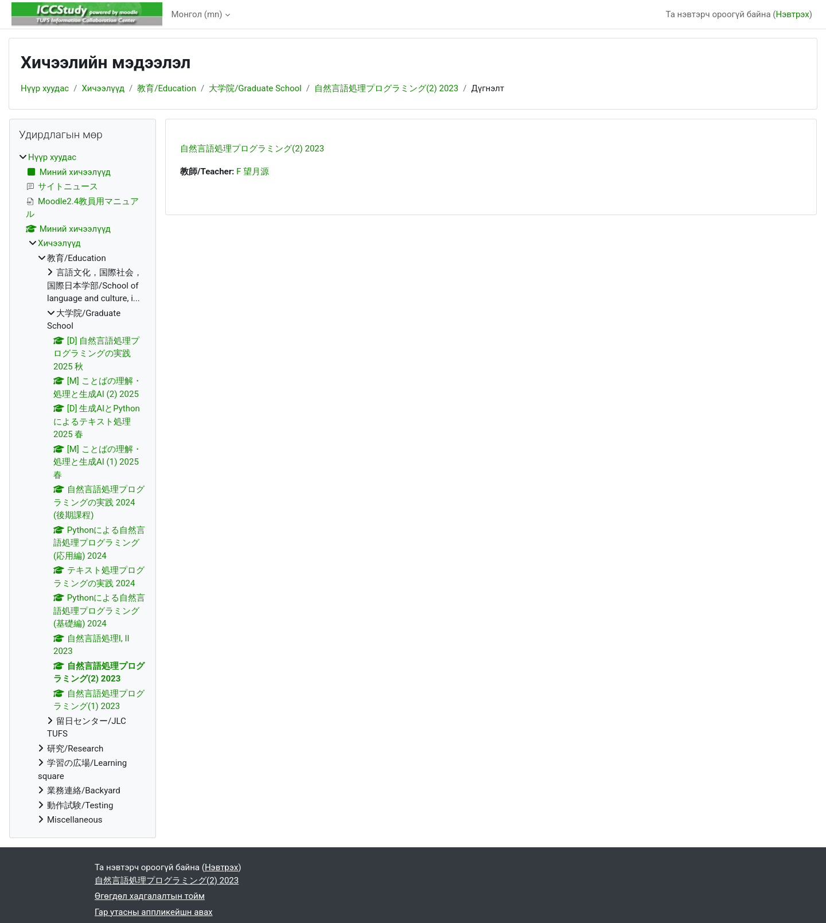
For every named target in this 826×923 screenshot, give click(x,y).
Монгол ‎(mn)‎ (197, 14)
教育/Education (166, 88)
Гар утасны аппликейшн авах (154, 912)
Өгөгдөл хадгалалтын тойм (150, 896)
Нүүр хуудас (45, 88)
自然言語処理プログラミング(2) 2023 (386, 88)
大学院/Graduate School (255, 88)
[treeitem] (82, 489)
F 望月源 (252, 171)
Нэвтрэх (792, 14)
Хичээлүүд (102, 88)
